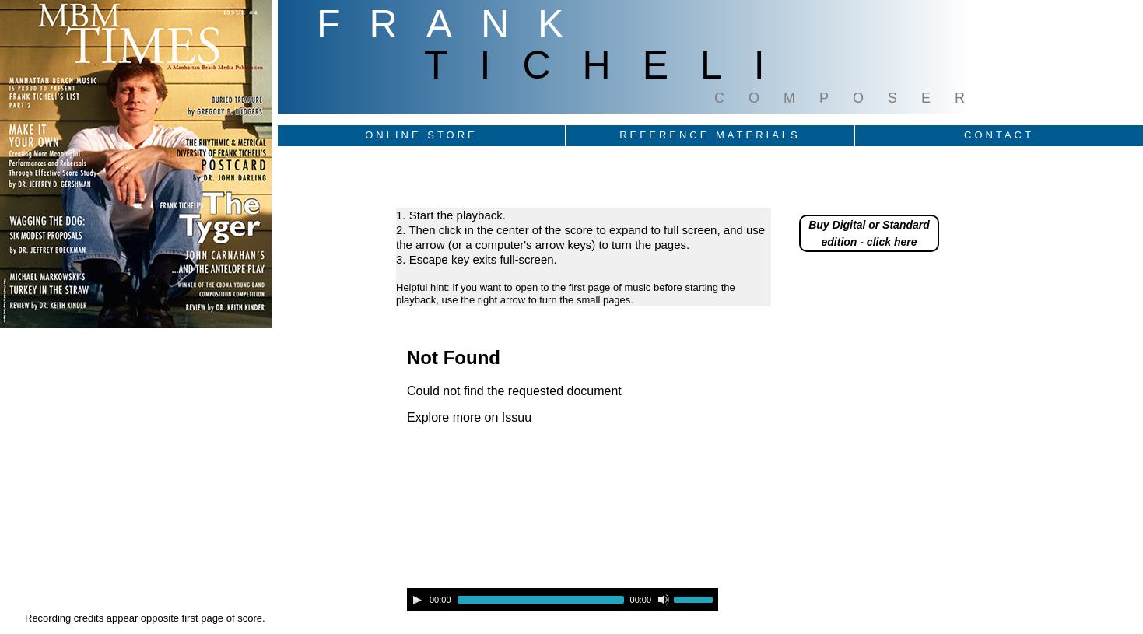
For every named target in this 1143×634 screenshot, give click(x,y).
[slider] (541, 600)
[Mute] (663, 600)
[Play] (417, 600)
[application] (562, 599)
